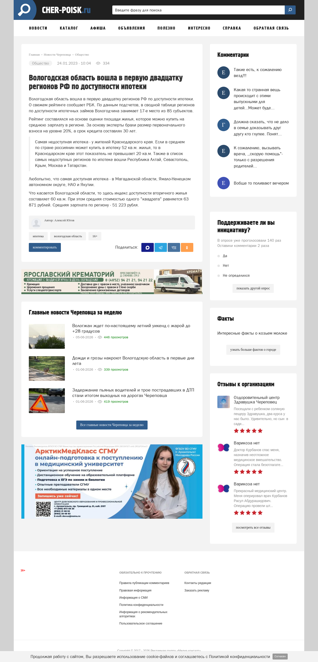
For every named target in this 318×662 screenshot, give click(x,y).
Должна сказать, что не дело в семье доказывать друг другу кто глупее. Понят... (261, 127)
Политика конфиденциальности (141, 605)
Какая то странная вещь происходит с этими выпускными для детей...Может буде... (257, 98)
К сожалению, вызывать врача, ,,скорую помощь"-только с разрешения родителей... (258, 156)
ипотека (38, 236)
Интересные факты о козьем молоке (252, 333)
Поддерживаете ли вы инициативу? (246, 226)
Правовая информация (135, 590)
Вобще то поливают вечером (261, 183)
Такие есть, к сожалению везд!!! (258, 72)
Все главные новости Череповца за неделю (112, 425)
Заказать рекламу (196, 590)
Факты (225, 318)
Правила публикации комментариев (144, 583)
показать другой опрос (253, 288)
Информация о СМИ (133, 597)
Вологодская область (68, 236)
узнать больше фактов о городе (253, 349)
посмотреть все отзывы (253, 527)
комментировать (45, 247)
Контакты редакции (197, 583)
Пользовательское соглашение (140, 623)
